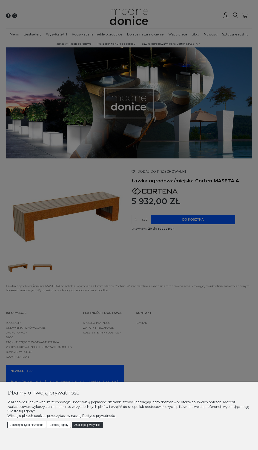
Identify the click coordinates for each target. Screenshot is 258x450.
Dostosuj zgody (58, 425)
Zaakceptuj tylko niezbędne (26, 425)
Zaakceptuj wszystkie (87, 425)
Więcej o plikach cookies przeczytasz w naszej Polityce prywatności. (61, 416)
